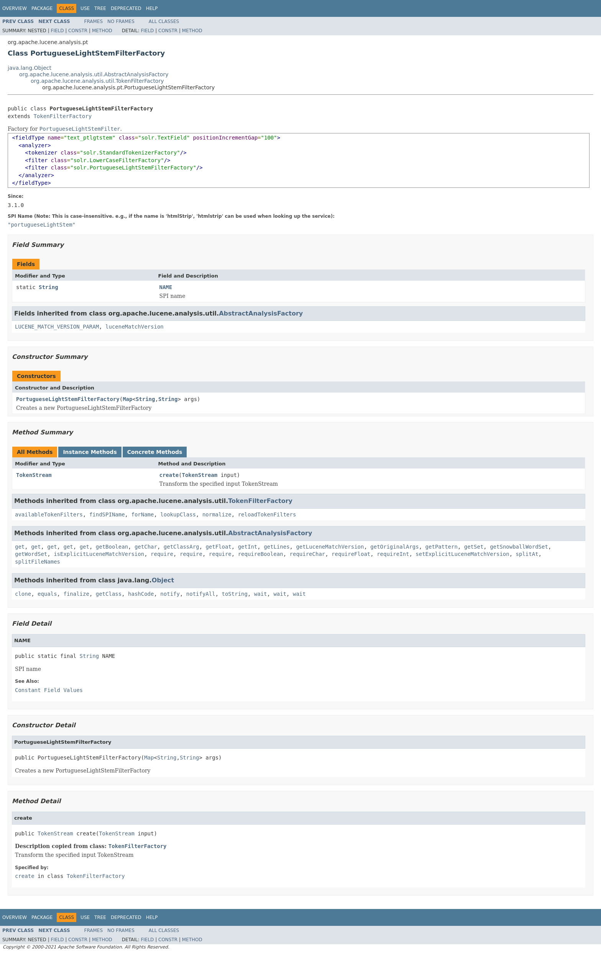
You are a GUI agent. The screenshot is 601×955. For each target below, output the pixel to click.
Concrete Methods (154, 452)
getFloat (218, 547)
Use (85, 8)
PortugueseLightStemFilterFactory (68, 399)
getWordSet (31, 554)
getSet (474, 547)
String (48, 287)
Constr (77, 30)
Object (163, 580)
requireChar (307, 554)
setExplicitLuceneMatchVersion (462, 554)
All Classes (164, 21)
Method (102, 30)
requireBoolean (260, 554)
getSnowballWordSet (519, 547)
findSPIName (107, 514)
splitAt (527, 554)
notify (170, 594)
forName (142, 514)
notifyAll (200, 594)
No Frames (121, 21)
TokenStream (34, 475)
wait (260, 594)
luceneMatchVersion (134, 327)
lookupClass (178, 514)
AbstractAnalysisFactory (261, 313)
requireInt (393, 554)
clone (23, 594)
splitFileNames (37, 562)
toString (235, 594)
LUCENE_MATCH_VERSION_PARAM (57, 327)
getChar (146, 547)
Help (152, 8)
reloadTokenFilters (267, 514)
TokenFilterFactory (62, 116)
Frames (93, 21)
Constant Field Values (49, 690)
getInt (248, 547)
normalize (217, 514)
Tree (100, 8)
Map (127, 399)
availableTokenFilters (49, 514)
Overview (14, 8)
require (162, 554)
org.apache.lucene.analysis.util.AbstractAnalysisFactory (93, 74)
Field (57, 30)
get (20, 547)
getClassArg (181, 547)
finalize (76, 594)
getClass (109, 594)
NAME (165, 287)
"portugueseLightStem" (42, 225)
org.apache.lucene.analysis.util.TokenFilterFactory (97, 81)
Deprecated (126, 8)
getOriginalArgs (394, 547)
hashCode (141, 594)
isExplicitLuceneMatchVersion (99, 554)
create (169, 475)
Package (42, 8)
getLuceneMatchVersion (330, 547)
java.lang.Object (29, 68)
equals (47, 594)
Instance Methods (90, 452)
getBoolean (112, 547)
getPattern (441, 547)
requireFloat (351, 554)
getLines (276, 547)
